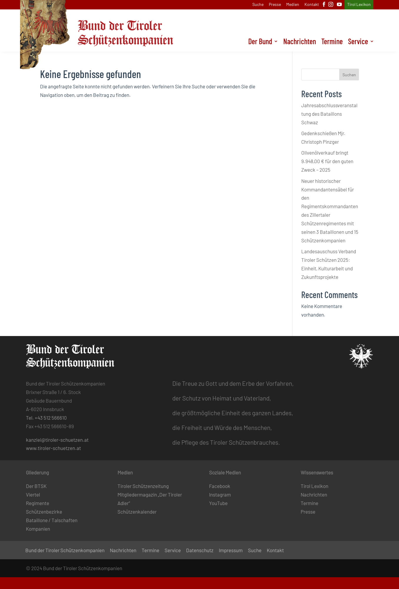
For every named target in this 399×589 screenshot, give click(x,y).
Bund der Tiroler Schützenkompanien (65, 550)
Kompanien (38, 529)
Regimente (37, 503)
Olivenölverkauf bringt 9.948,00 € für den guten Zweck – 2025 (327, 161)
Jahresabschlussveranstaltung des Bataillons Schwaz (329, 113)
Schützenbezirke (44, 511)
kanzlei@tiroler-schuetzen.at (57, 440)
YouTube (218, 503)
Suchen (349, 74)
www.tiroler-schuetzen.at (53, 448)
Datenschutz (199, 550)
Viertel (33, 494)
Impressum (231, 550)
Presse (275, 4)
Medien (292, 4)
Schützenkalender (137, 511)
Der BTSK (36, 486)
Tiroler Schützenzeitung (143, 486)
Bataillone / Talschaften (51, 520)
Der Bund (260, 42)
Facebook (219, 486)
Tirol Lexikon (359, 4)
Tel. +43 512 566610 (46, 418)
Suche (258, 4)
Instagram (220, 494)
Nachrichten (299, 42)
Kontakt (311, 4)
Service (358, 42)
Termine (332, 42)
